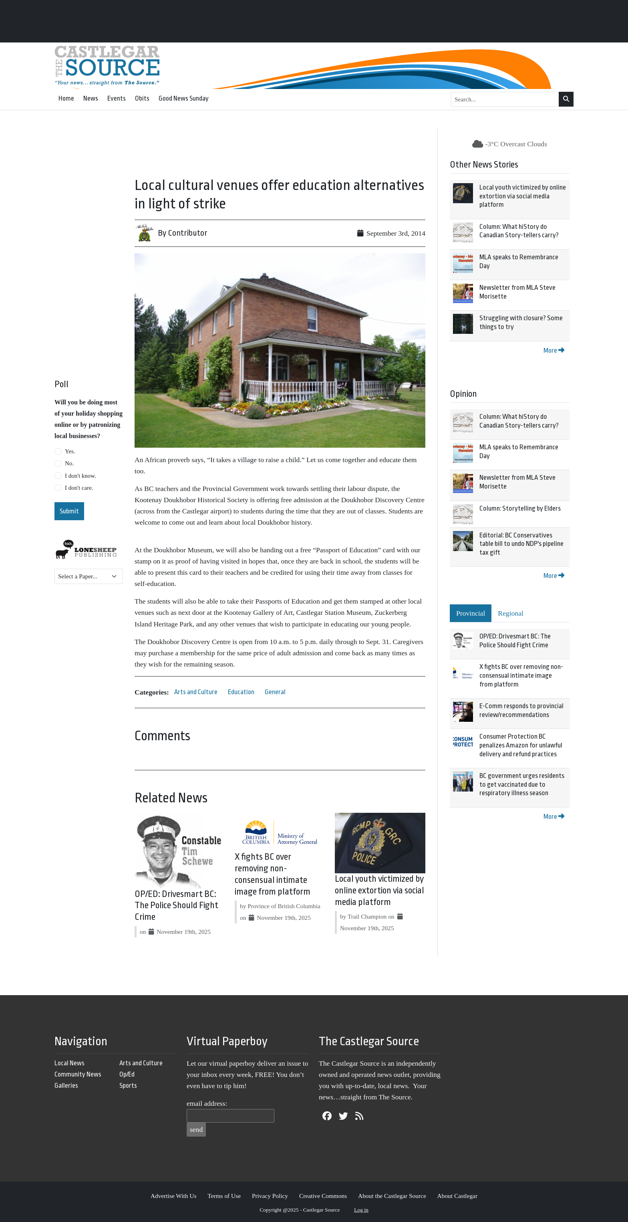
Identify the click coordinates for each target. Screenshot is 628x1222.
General (275, 692)
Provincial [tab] (470, 613)
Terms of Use (224, 1195)
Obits (142, 98)
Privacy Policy (270, 1195)
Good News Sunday (184, 98)
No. (69, 463)
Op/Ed (127, 1074)
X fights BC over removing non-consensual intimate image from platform (521, 675)
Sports (128, 1085)
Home (66, 98)
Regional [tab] (510, 613)
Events (116, 98)
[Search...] (505, 99)
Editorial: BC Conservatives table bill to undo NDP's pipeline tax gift (521, 543)
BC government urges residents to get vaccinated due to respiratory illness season (521, 784)
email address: (207, 1103)
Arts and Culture (195, 692)
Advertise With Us (174, 1195)
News (90, 98)
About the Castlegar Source (392, 1195)
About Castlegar (457, 1195)
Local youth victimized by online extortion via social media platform (379, 890)
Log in (361, 1210)
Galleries (66, 1085)
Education (241, 692)
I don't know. (80, 476)
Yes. (70, 451)
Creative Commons (323, 1195)
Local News (69, 1063)
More (553, 350)
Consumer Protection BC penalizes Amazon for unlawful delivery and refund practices (520, 745)
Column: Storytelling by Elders (520, 508)
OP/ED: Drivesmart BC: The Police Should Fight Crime (176, 906)
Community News (77, 1074)
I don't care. (79, 488)
